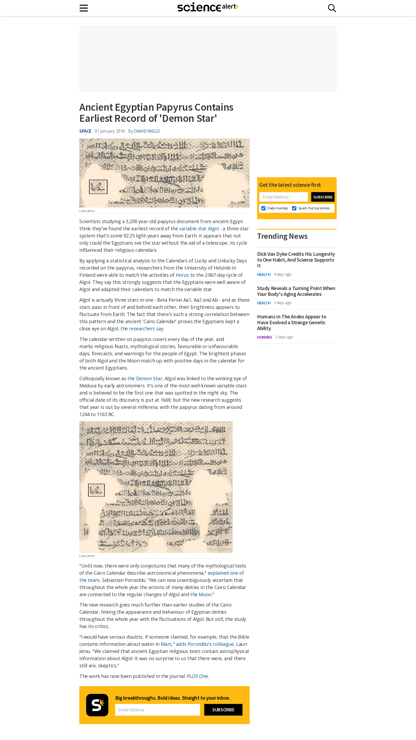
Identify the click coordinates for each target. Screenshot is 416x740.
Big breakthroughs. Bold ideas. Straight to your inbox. (172, 698)
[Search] (332, 8)
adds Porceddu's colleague (205, 644)
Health (264, 274)
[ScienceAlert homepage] (208, 8)
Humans (264, 337)
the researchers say (141, 328)
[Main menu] (84, 8)
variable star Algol (199, 228)
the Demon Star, (145, 378)
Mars (166, 644)
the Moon (200, 594)
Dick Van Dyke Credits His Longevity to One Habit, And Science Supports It (296, 260)
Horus (182, 275)
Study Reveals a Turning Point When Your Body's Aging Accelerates (296, 291)
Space (85, 131)
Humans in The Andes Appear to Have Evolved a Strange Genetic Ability (291, 322)
